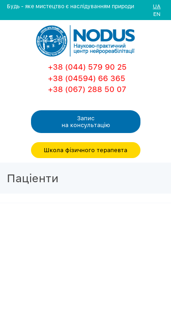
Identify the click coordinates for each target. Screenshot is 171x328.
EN (157, 13)
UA (157, 6)
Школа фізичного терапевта (85, 150)
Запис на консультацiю (86, 121)
